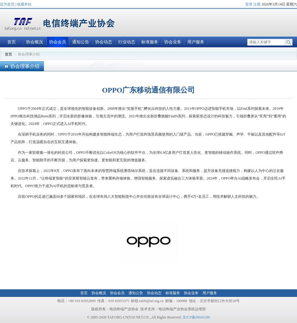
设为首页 (7, 4)
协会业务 (172, 42)
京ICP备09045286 (196, 317)
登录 (248, 4)
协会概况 (34, 42)
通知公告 (80, 42)
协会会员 (57, 42)
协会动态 (103, 42)
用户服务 (195, 42)
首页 (11, 42)
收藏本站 (24, 4)
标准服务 (149, 42)
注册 (257, 4)
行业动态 (126, 42)
